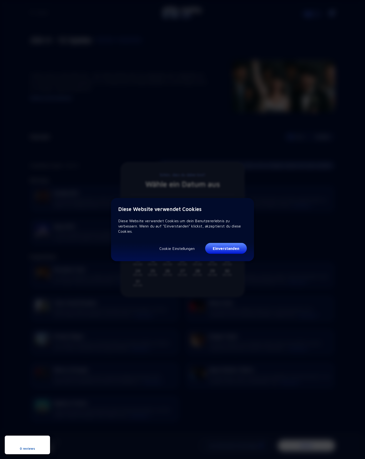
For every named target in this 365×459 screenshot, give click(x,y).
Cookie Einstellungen (177, 248)
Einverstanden (226, 248)
